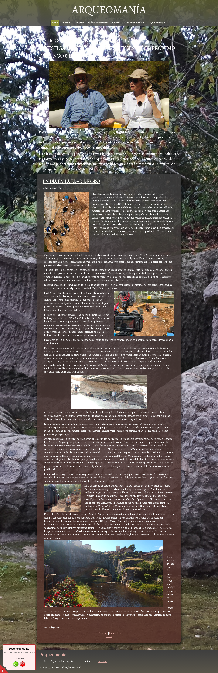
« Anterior (103, 633)
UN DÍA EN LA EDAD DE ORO (71, 181)
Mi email (102, 661)
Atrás (109, 636)
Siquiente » (115, 633)
